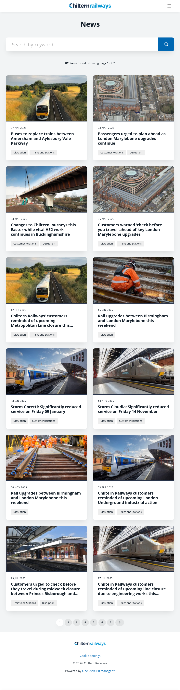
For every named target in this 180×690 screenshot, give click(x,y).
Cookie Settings (90, 656)
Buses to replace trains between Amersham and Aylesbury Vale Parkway (42, 138)
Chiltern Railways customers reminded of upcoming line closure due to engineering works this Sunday (132, 591)
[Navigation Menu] (169, 6)
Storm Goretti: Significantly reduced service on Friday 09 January (46, 409)
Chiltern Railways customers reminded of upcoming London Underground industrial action (128, 497)
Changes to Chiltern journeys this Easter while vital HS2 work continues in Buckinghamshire (43, 229)
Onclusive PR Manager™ (98, 671)
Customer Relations (111, 152)
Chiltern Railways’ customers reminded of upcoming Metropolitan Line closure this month (40, 323)
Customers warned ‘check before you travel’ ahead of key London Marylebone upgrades (130, 229)
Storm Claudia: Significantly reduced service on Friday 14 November (133, 409)
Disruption (19, 152)
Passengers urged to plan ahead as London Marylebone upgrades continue (132, 138)
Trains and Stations (43, 152)
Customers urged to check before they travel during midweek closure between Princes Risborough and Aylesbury (45, 591)
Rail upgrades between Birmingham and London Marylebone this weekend (133, 320)
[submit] (166, 44)
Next (119, 622)
